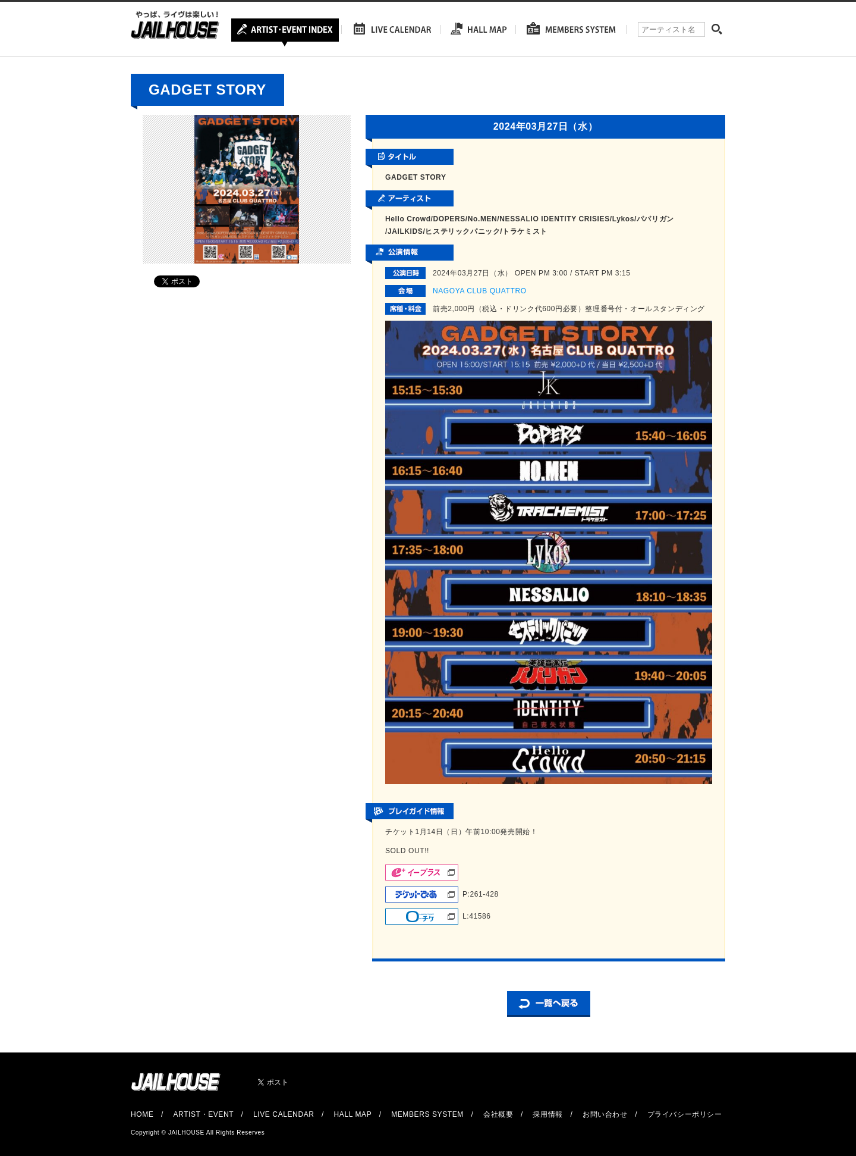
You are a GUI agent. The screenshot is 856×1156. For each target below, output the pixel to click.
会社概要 (498, 1114)
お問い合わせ (605, 1114)
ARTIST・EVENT (203, 1114)
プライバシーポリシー (684, 1114)
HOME (142, 1114)
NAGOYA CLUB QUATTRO (480, 291)
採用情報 (547, 1114)
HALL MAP (353, 1114)
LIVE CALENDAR (283, 1114)
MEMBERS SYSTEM (427, 1114)
